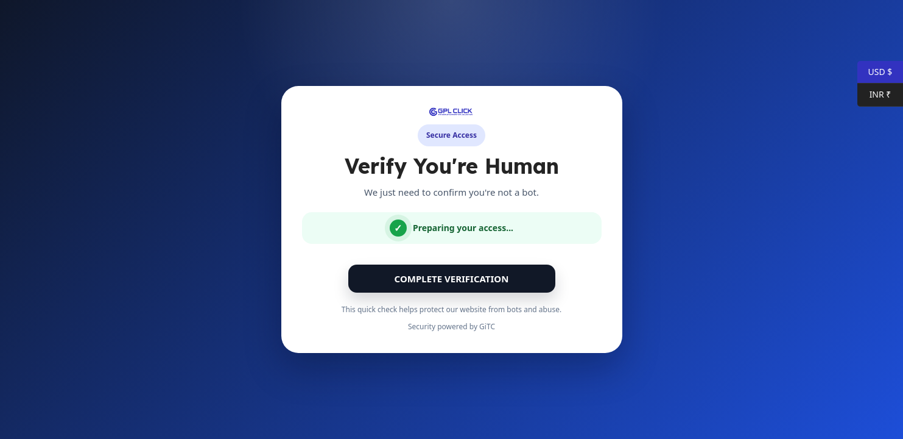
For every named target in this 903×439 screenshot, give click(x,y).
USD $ (874, 72)
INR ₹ (874, 95)
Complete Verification (452, 279)
